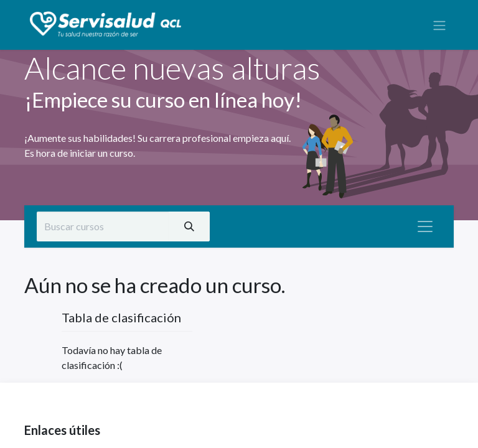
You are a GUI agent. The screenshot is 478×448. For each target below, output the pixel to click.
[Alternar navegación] (439, 25)
